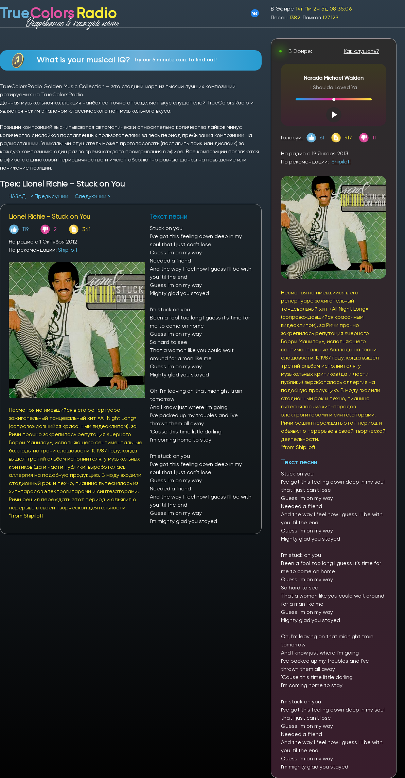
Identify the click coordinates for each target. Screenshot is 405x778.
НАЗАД (17, 196)
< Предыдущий (49, 196)
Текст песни (299, 462)
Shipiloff (67, 250)
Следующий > (92, 196)
